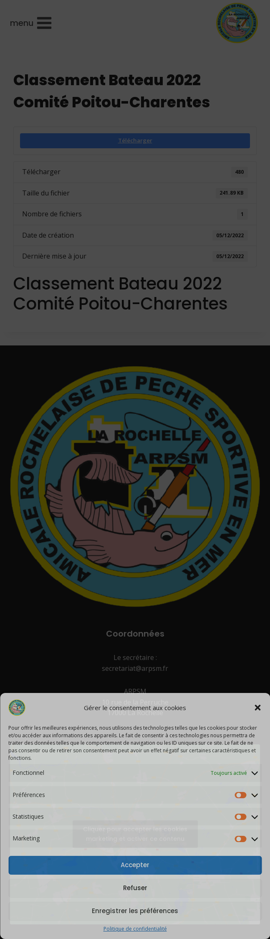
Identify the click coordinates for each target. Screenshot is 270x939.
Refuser (135, 887)
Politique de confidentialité (135, 928)
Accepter (135, 864)
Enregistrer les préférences (135, 910)
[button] (257, 707)
